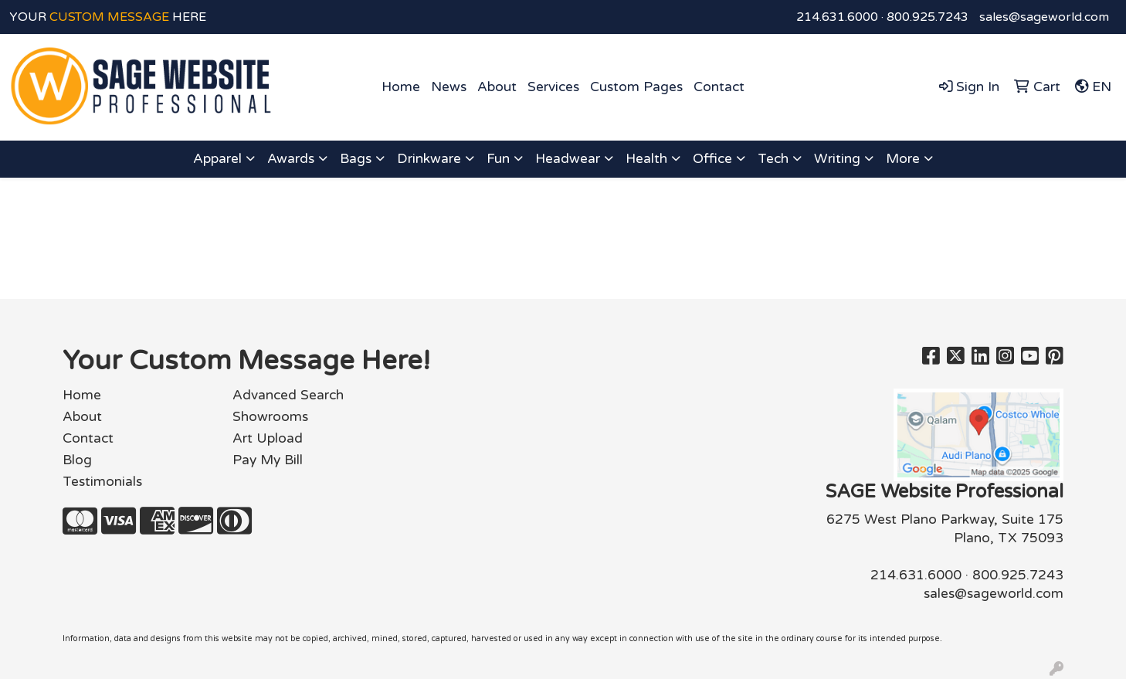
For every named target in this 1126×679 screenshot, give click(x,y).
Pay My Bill (267, 460)
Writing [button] (837, 159)
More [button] (903, 159)
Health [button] (646, 159)
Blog (77, 460)
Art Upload (267, 438)
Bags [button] (355, 159)
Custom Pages (636, 87)
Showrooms (270, 417)
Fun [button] (498, 159)
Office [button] (712, 159)
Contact (719, 87)
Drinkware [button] (429, 159)
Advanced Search (288, 395)
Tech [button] (773, 159)
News (448, 87)
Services (553, 87)
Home (401, 87)
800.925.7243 (927, 17)
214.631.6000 (837, 17)
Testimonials (102, 482)
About (497, 87)
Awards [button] (290, 159)
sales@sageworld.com (1044, 17)
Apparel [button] (217, 159)
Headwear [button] (567, 159)
